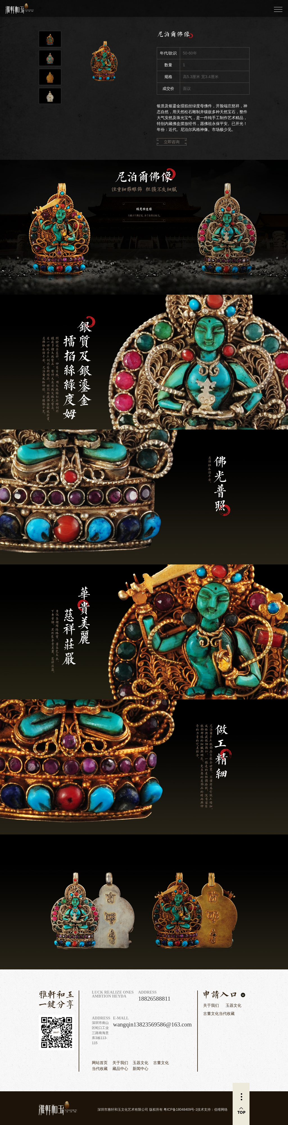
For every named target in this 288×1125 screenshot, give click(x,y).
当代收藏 (100, 1068)
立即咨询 (172, 142)
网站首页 (100, 1062)
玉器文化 (140, 1062)
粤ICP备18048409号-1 (180, 1110)
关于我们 (120, 1062)
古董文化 (161, 1062)
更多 (241, 1097)
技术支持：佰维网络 (212, 1110)
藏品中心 (120, 1068)
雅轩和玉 (20, 8)
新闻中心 (140, 1068)
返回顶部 (241, 1111)
